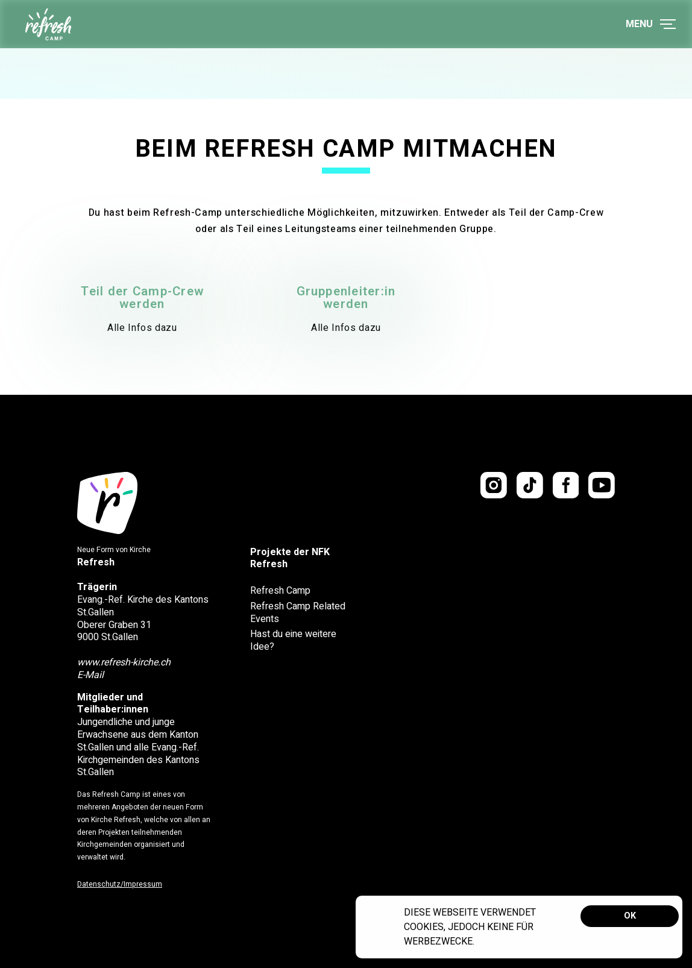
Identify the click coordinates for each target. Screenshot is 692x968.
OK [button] (630, 916)
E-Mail (90, 675)
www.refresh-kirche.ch (124, 662)
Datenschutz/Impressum (119, 884)
